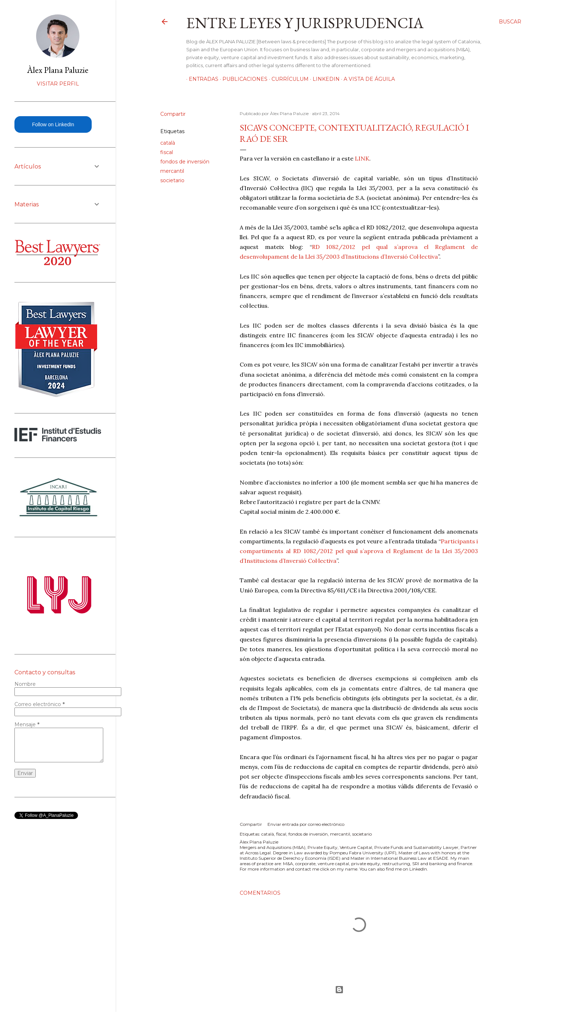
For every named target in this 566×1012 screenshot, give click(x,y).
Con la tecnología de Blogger (339, 989)
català (167, 143)
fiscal (166, 152)
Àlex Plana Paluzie (57, 69)
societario (172, 180)
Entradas (201, 79)
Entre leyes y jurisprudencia (305, 23)
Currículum (287, 79)
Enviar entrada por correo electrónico (305, 824)
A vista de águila (366, 79)
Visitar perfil (58, 83)
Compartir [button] (173, 114)
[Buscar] (510, 21)
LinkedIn (323, 79)
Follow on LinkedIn (53, 124)
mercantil (172, 171)
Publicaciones (242, 79)
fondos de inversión (184, 161)
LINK (362, 158)
